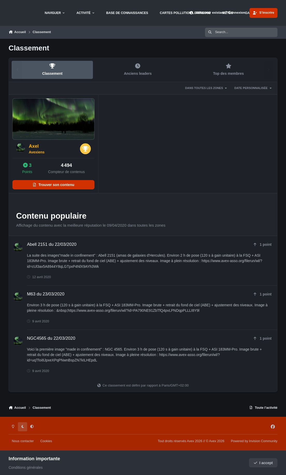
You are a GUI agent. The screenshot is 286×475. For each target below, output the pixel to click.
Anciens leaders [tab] (137, 69)
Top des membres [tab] (228, 69)
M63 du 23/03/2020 (45, 294)
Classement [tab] (52, 69)
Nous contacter (23, 441)
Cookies (46, 441)
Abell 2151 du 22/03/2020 (51, 244)
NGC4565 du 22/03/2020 (51, 338)
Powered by (254, 441)
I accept (263, 463)
